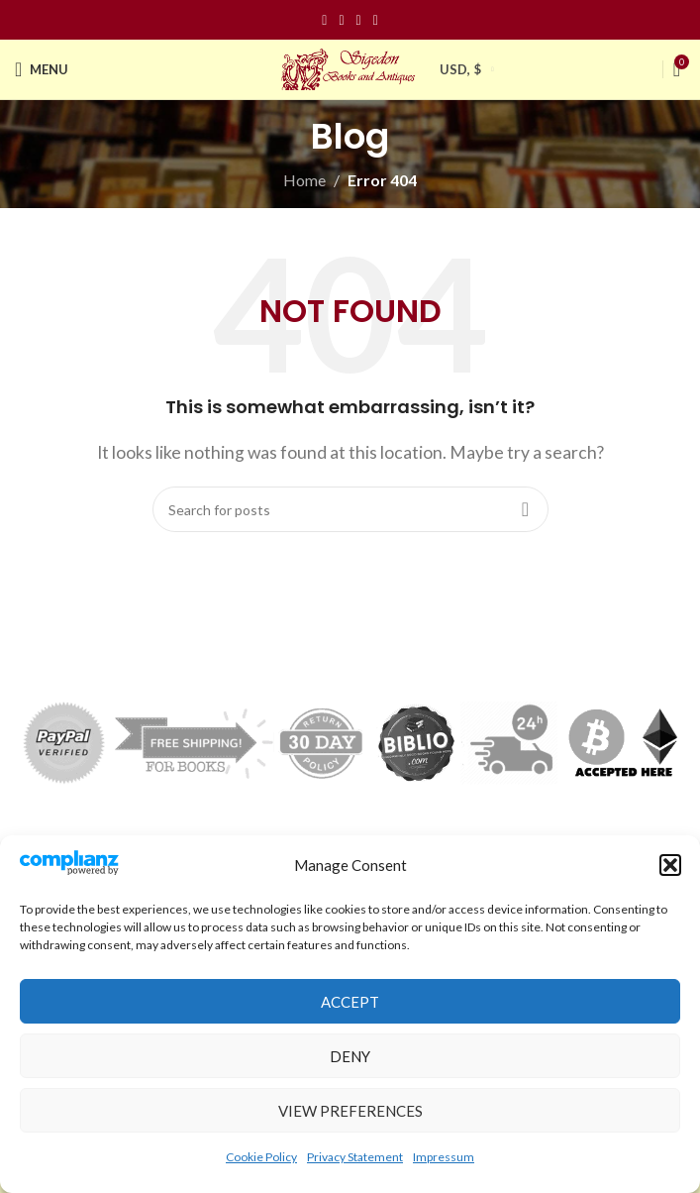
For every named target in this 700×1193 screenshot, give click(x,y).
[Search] (350, 509)
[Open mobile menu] (41, 69)
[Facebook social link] (324, 20)
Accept (350, 1002)
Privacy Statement (355, 1156)
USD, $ (460, 69)
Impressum (443, 1156)
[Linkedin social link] (375, 20)
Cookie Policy (261, 1156)
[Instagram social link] (341, 20)
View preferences (350, 1111)
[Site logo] (350, 66)
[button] (670, 865)
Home (304, 179)
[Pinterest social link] (358, 20)
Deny (350, 1056)
